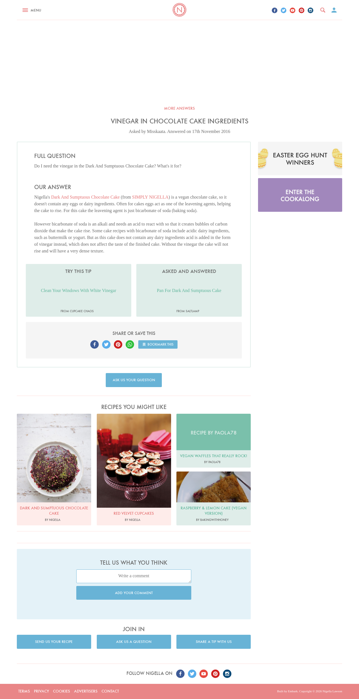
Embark (293, 691)
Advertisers (86, 691)
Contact (110, 691)
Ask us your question (134, 380)
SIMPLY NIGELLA (150, 197)
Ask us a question (133, 641)
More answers (179, 108)
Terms (24, 691)
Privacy (41, 691)
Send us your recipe (54, 641)
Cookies (61, 691)
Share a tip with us (214, 641)
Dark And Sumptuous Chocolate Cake (85, 197)
